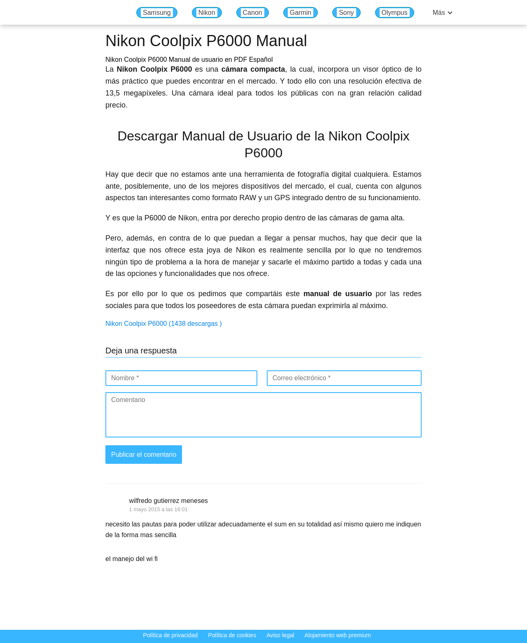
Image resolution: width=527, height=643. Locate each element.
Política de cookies (232, 635)
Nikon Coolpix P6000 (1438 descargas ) (163, 323)
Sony (346, 12)
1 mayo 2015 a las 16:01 (158, 509)
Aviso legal (280, 635)
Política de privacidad (170, 635)
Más (439, 12)
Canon (252, 12)
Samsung (157, 12)
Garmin (300, 12)
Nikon (206, 12)
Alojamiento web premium (338, 635)
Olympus (395, 12)
